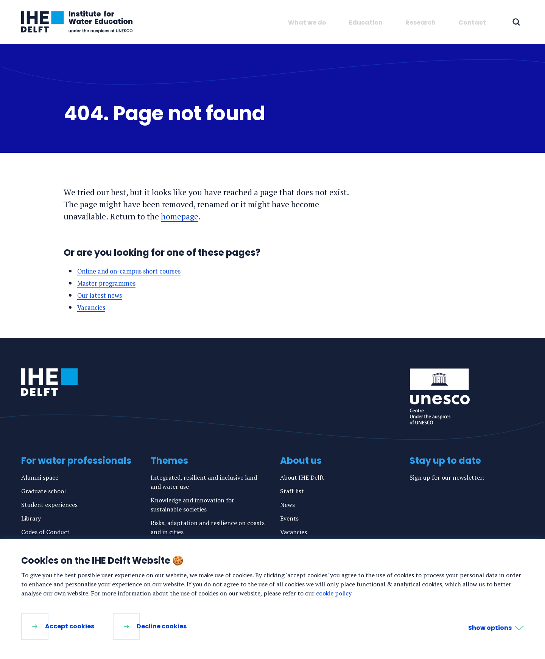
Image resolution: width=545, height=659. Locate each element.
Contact (472, 22)
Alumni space (39, 477)
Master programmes (108, 283)
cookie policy (333, 593)
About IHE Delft (302, 477)
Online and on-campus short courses (133, 270)
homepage (180, 216)
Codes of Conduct (45, 532)
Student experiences (49, 504)
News (287, 504)
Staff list (292, 491)
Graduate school (43, 491)
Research (420, 22)
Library (31, 518)
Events (289, 518)
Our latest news (101, 295)
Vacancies (92, 307)
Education (366, 22)
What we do (307, 22)
